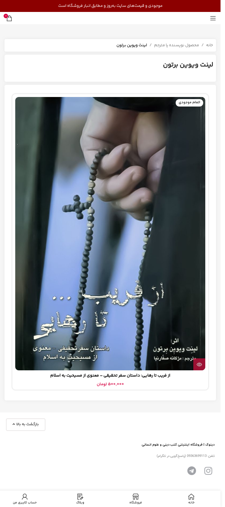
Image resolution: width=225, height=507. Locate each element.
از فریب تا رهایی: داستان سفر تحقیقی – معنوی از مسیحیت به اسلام (110, 375)
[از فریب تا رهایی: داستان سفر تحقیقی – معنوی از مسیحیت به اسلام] (110, 233)
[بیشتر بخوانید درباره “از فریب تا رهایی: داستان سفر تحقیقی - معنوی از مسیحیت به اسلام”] (199, 364)
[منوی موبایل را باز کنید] (213, 18)
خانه (209, 45)
